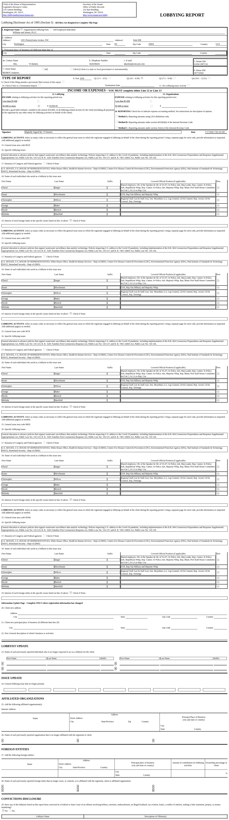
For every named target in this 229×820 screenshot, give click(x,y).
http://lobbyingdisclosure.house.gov (18, 15)
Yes (12, 811)
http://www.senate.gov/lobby (95, 15)
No (5, 811)
